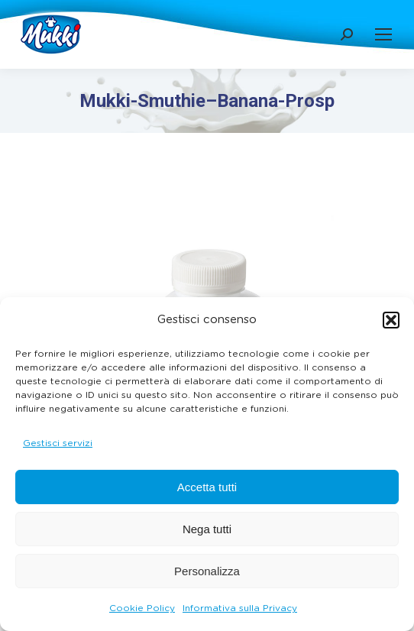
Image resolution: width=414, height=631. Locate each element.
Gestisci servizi (57, 443)
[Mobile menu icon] (383, 34)
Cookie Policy (142, 608)
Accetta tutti (207, 487)
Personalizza (207, 571)
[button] (391, 320)
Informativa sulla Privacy (240, 608)
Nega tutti (207, 529)
